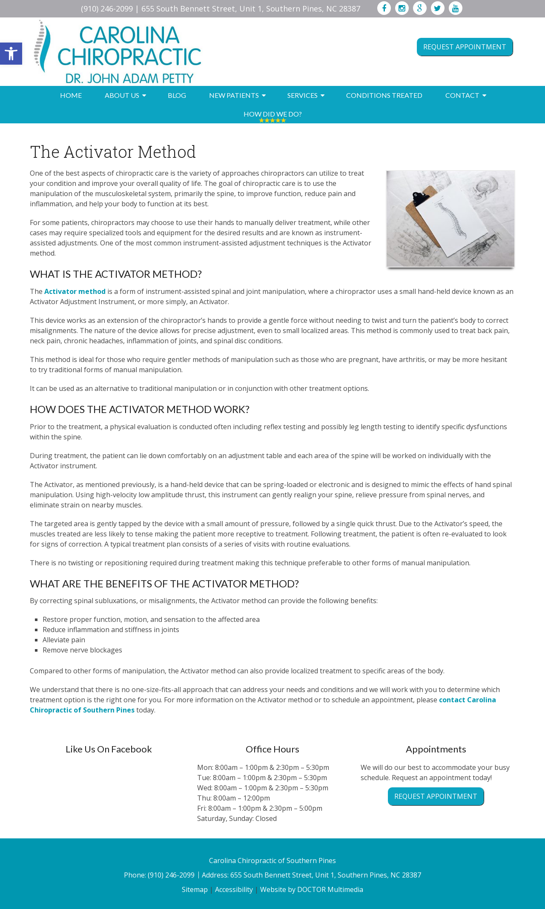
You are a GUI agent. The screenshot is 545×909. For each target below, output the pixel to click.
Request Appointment (464, 46)
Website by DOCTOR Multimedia (311, 889)
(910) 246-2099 (107, 8)
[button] (11, 54)
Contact (462, 95)
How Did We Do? (273, 114)
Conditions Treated (384, 95)
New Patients (234, 95)
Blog (177, 95)
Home (71, 95)
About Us (122, 95)
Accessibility (234, 889)
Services (302, 95)
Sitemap (195, 889)
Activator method (75, 291)
